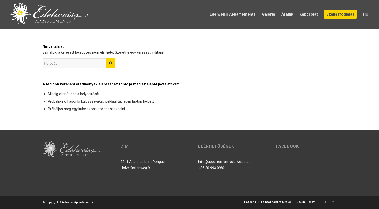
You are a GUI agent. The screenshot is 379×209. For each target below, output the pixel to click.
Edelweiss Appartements (76, 202)
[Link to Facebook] (325, 202)
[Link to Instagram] (332, 202)
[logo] (49, 14)
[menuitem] (233, 14)
